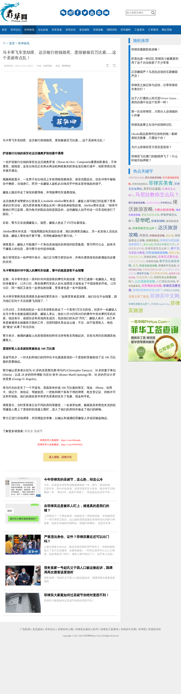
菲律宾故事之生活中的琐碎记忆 (151, 124)
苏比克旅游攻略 (153, 177)
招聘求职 (112, 29)
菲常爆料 (126, 29)
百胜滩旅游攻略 (152, 285)
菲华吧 (142, 220)
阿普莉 (144, 235)
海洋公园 (148, 244)
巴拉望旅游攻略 (159, 273)
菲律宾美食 (161, 183)
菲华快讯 (29, 29)
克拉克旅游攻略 (137, 261)
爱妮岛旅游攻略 (150, 214)
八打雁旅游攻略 (165, 281)
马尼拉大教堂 (137, 252)
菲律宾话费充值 (168, 256)
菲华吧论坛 (166, 202)
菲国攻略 (98, 29)
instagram (99, 12)
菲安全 (28, 431)
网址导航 (167, 29)
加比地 (170, 235)
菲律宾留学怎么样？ (157, 248)
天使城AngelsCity (160, 304)
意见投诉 (38, 629)
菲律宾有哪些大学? (164, 244)
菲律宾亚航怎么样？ (153, 269)
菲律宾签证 (152, 240)
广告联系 (25, 629)
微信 (63, 12)
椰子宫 (175, 248)
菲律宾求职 (150, 257)
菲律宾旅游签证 (139, 184)
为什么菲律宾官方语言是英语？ (151, 147)
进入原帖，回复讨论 (60, 457)
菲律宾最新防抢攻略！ (145, 49)
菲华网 (87, 635)
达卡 (135, 265)
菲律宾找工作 (136, 257)
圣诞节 (38, 431)
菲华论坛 (15, 29)
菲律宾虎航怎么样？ (139, 304)
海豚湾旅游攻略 (136, 177)
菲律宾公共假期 (171, 290)
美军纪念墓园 (152, 188)
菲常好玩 (71, 29)
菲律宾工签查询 (109, 629)
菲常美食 (57, 29)
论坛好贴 (43, 29)
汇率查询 (153, 29)
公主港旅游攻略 (145, 281)
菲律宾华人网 (65, 629)
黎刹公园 (174, 252)
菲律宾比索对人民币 (86, 629)
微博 (71, 12)
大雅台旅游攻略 (164, 209)
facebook (78, 12)
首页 (4, 29)
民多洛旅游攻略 (148, 265)
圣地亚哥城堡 (152, 202)
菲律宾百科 (154, 629)
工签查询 (139, 29)
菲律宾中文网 (164, 296)
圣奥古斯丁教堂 (139, 296)
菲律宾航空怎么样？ (144, 228)
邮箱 (106, 12)
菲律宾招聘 (158, 221)
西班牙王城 (143, 273)
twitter (85, 12)
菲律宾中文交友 (167, 265)
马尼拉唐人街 (144, 277)
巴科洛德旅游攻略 (157, 252)
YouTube (92, 12)
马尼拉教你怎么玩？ (157, 194)
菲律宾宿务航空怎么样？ (148, 290)
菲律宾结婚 (152, 261)
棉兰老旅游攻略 (137, 202)
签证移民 (84, 29)
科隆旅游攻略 (157, 235)
